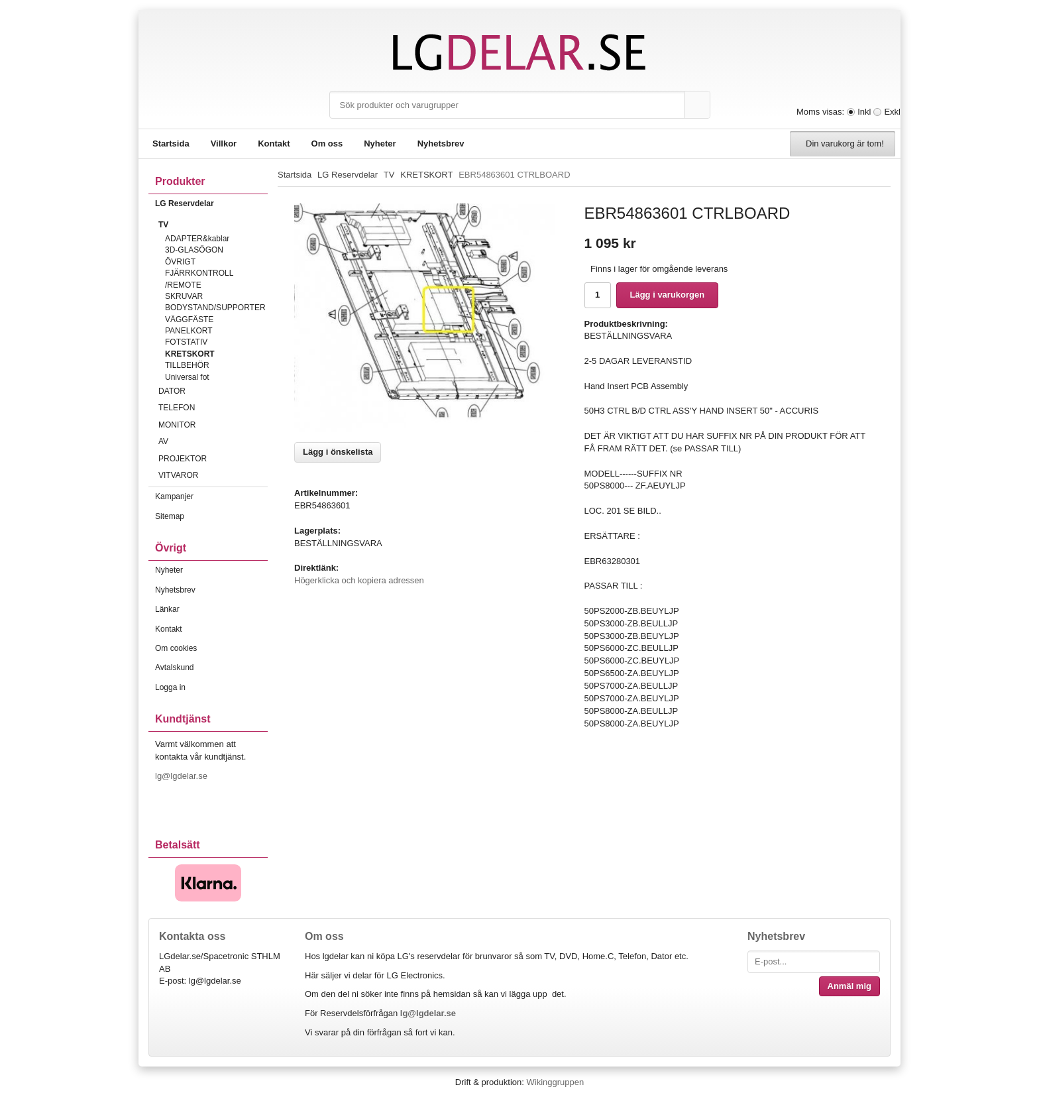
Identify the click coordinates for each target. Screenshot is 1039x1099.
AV (213, 441)
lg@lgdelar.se (182, 776)
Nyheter (380, 143)
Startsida (171, 143)
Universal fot (187, 377)
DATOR (213, 391)
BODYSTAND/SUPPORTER (215, 307)
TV (213, 224)
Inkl (864, 112)
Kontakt (274, 143)
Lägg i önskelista (337, 452)
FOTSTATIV (186, 342)
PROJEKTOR (213, 458)
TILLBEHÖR (187, 365)
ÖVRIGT (180, 261)
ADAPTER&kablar (197, 238)
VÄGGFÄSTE (189, 319)
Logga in (170, 687)
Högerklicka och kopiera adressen (359, 580)
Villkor (224, 143)
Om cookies (176, 648)
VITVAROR (213, 475)
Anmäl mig (849, 986)
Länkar (167, 609)
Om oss (327, 143)
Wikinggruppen (555, 1082)
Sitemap (169, 516)
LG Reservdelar (211, 203)
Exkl (892, 112)
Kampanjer (174, 496)
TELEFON (213, 407)
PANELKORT (189, 330)
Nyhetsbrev (441, 143)
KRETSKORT (190, 354)
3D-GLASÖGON (194, 250)
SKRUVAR (184, 296)
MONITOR (213, 425)
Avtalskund (174, 667)
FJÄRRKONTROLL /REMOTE (199, 278)
